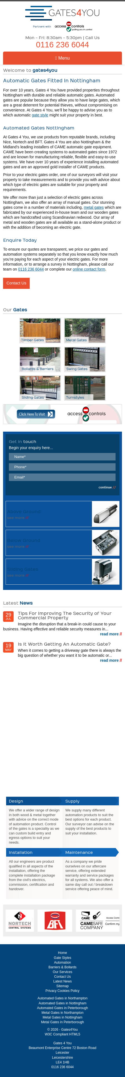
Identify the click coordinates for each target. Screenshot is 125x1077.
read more (111, 634)
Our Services (62, 972)
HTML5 (74, 1034)
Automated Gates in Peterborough (62, 1008)
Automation (62, 962)
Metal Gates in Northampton (62, 1013)
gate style (40, 115)
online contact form (89, 269)
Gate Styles (62, 958)
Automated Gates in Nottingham (62, 1003)
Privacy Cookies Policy (62, 991)
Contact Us (16, 283)
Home (62, 953)
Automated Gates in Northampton (63, 998)
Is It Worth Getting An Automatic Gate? (64, 644)
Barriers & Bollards (63, 967)
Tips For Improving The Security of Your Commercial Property (64, 615)
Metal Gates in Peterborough (62, 1022)
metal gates (94, 207)
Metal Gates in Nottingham (62, 1017)
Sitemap (62, 986)
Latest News (62, 981)
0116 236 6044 (62, 44)
